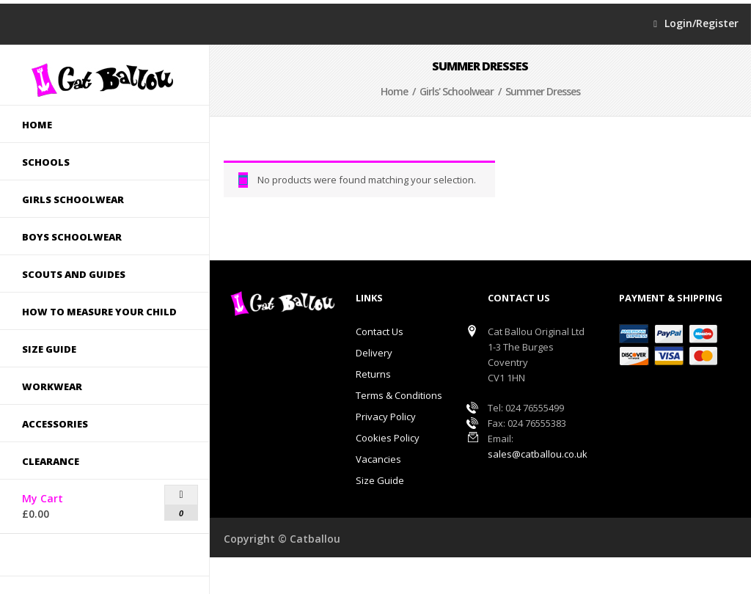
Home (37, 124)
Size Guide (380, 480)
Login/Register (701, 23)
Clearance (50, 461)
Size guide (95, 349)
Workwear (52, 386)
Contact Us (379, 331)
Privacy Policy (386, 416)
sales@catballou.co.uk (537, 454)
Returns (373, 374)
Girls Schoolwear (95, 199)
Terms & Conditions (399, 395)
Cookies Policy (388, 437)
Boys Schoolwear (95, 236)
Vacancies (378, 459)
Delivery (374, 352)
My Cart (68, 503)
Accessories (95, 423)
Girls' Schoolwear (457, 91)
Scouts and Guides (95, 274)
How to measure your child (95, 311)
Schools (95, 162)
